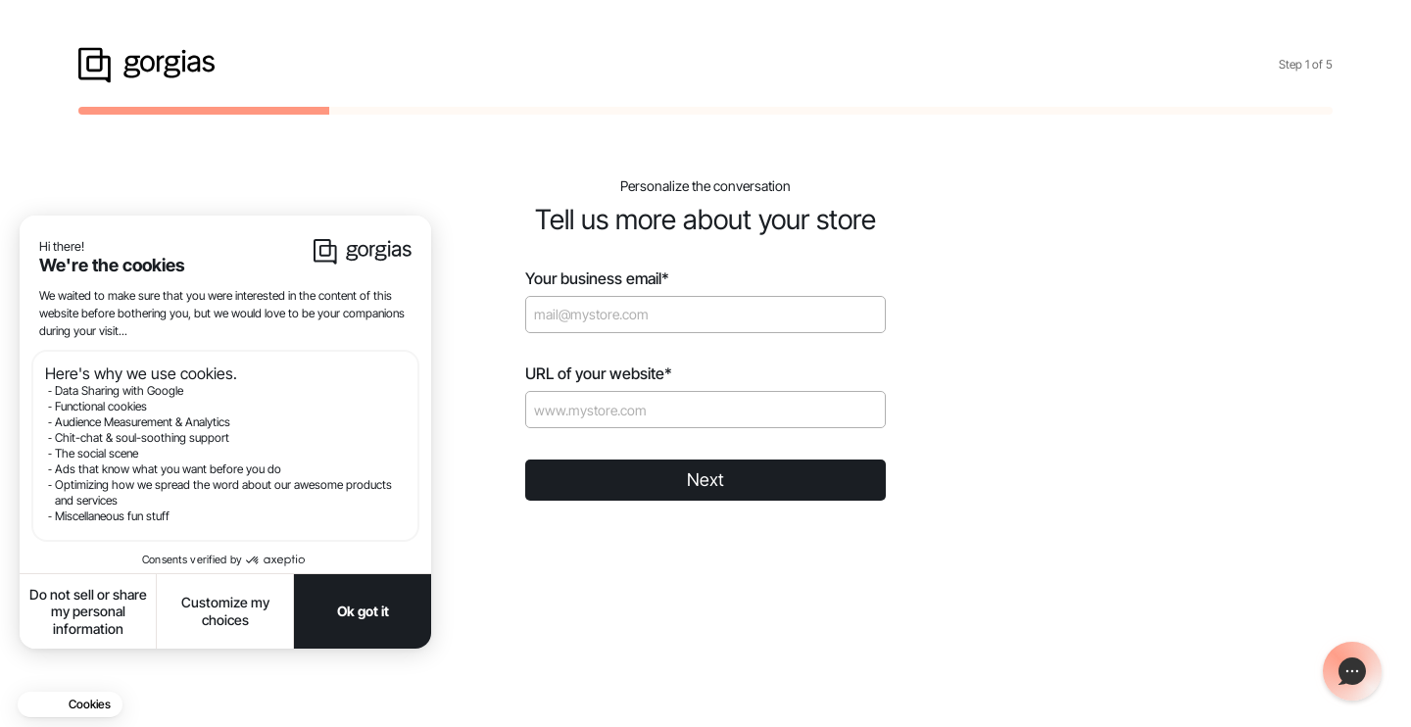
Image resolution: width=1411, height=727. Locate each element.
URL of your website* (598, 373)
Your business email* (597, 278)
